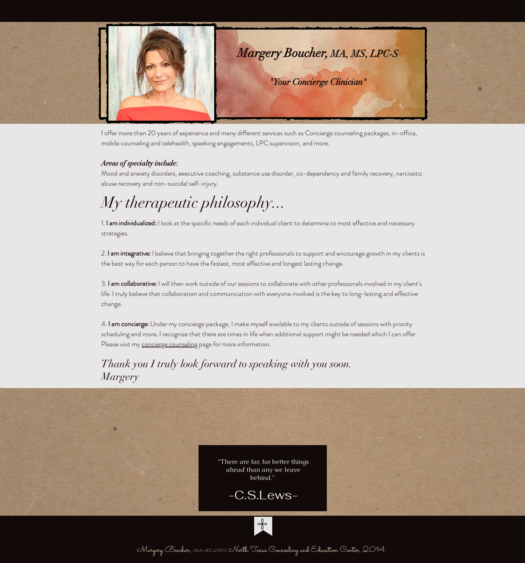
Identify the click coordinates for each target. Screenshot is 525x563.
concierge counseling (169, 344)
